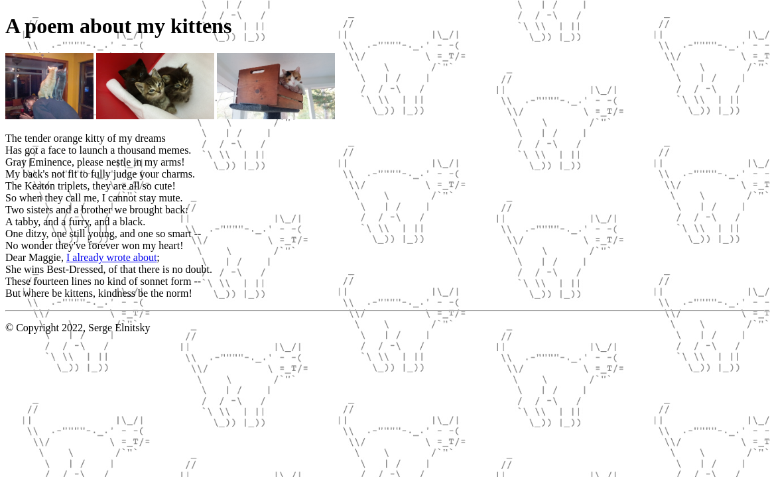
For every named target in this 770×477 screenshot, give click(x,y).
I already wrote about (111, 257)
